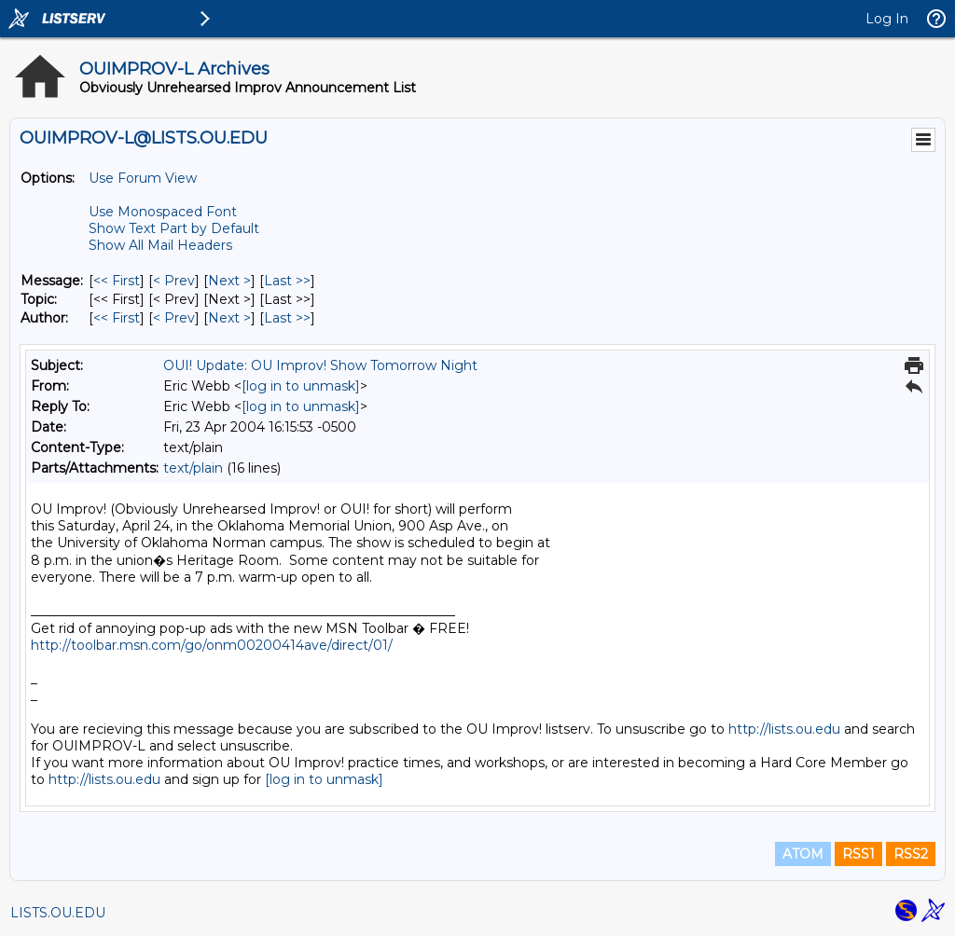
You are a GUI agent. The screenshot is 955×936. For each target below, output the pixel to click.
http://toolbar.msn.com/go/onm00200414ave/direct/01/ (212, 645)
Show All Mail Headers (160, 245)
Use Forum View (143, 178)
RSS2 (910, 854)
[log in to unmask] (301, 386)
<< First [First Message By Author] (116, 318)
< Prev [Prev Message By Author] (174, 318)
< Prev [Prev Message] (174, 280)
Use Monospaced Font (163, 211)
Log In (886, 18)
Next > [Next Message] (229, 280)
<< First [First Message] (116, 280)
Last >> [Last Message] (287, 280)
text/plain (193, 468)
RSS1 (858, 854)
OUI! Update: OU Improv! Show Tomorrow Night (320, 365)
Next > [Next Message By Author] (229, 318)
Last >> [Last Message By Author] (287, 318)
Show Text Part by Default (174, 228)
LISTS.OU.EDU (57, 912)
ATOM (803, 854)
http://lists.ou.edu (784, 729)
